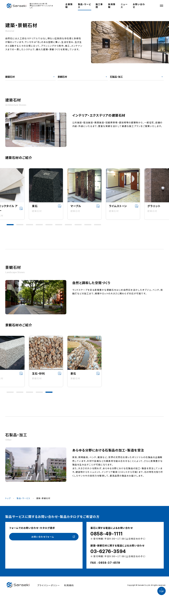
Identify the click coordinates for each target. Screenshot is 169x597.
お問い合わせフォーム (42, 536)
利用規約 (69, 585)
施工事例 (99, 5)
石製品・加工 (116, 76)
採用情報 (111, 5)
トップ (8, 498)
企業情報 (69, 5)
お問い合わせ (139, 5)
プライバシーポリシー (48, 585)
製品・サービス (84, 5)
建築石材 (10, 76)
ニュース (124, 5)
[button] (10, 224)
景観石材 (62, 76)
